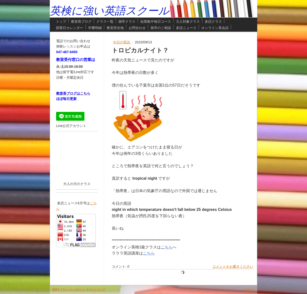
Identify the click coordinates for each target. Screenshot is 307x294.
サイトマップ (97, 289)
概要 (55, 289)
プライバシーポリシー (73, 289)
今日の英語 (122, 42)
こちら (167, 247)
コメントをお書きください (232, 266)
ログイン (249, 289)
